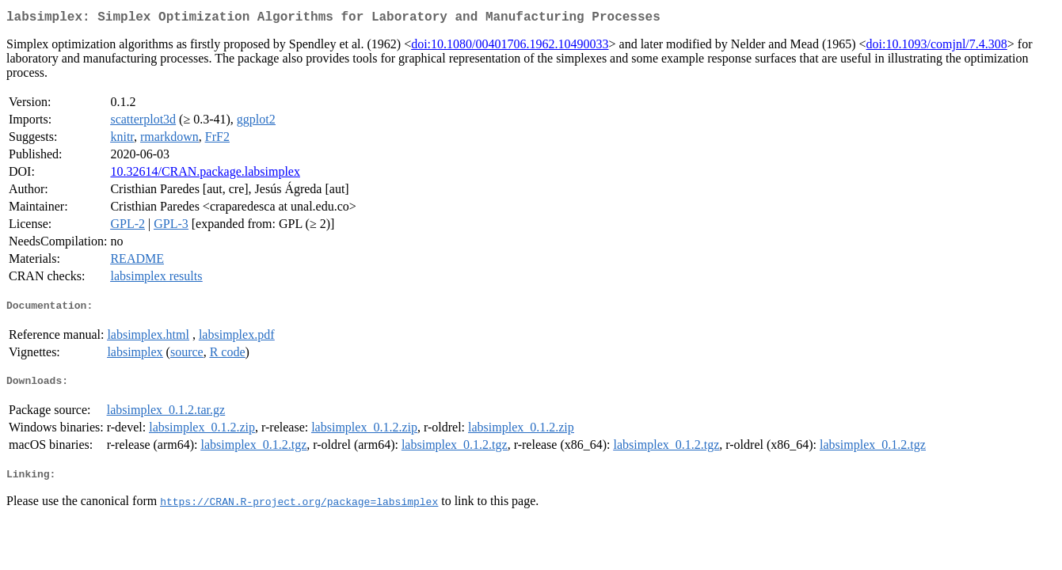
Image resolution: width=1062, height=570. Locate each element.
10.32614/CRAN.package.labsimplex (205, 174)
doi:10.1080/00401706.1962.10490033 (509, 47)
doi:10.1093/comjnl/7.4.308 (936, 47)
